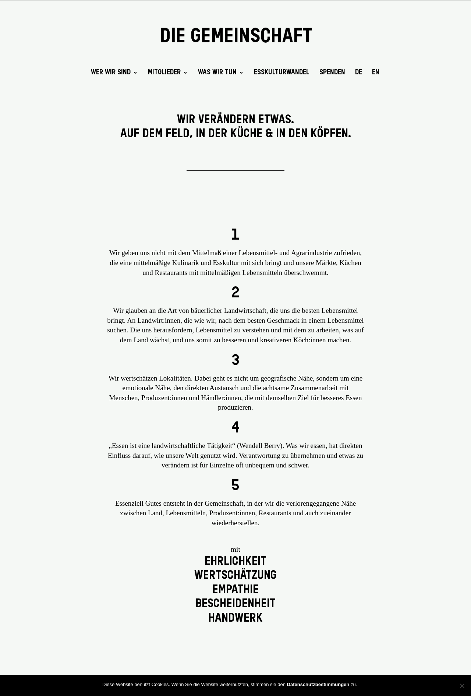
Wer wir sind (111, 73)
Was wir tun (217, 73)
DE (358, 73)
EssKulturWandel (281, 73)
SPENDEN (332, 73)
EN (375, 73)
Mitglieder (164, 73)
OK (365, 684)
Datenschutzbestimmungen (318, 684)
